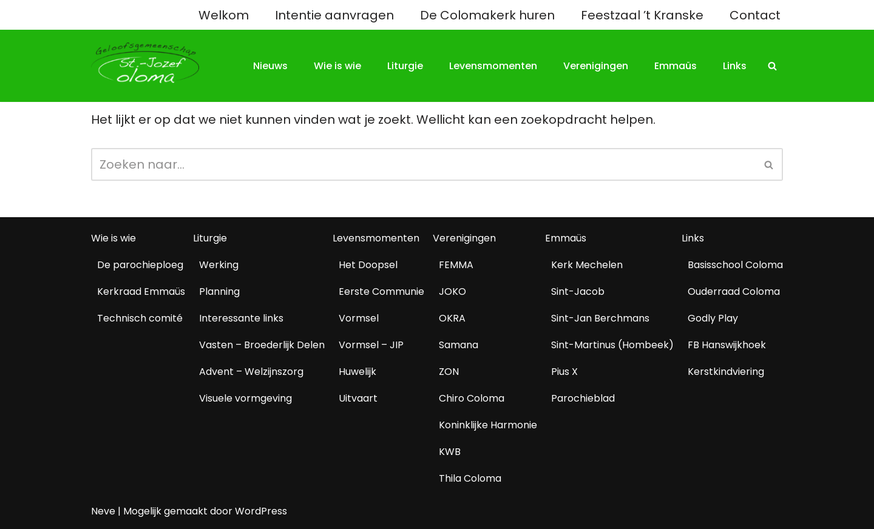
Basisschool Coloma (735, 265)
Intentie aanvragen (334, 15)
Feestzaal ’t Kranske (642, 15)
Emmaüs (675, 66)
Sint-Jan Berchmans (600, 318)
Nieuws (270, 66)
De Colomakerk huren (487, 15)
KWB (450, 452)
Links (735, 66)
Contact (755, 15)
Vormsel (359, 318)
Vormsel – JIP (371, 345)
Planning (219, 291)
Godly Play (713, 318)
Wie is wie (337, 66)
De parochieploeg (140, 265)
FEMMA (456, 265)
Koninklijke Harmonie (488, 425)
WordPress (261, 511)
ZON (449, 372)
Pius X (564, 372)
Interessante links (241, 318)
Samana (458, 345)
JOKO (452, 291)
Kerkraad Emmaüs (141, 291)
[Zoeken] (772, 65)
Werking (219, 265)
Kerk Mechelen (587, 265)
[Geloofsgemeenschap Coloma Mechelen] (145, 63)
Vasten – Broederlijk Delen (262, 345)
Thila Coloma (470, 478)
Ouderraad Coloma (734, 291)
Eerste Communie (381, 291)
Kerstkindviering (726, 372)
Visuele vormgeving (245, 398)
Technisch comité (140, 318)
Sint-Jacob (578, 291)
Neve (103, 511)
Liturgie (405, 66)
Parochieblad (583, 398)
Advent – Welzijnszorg (251, 372)
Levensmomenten (493, 66)
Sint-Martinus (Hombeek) (612, 345)
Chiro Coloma (471, 398)
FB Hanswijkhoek (727, 345)
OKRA (452, 318)
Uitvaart (358, 398)
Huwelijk (357, 372)
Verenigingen (595, 66)
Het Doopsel (368, 265)
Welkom (223, 15)
